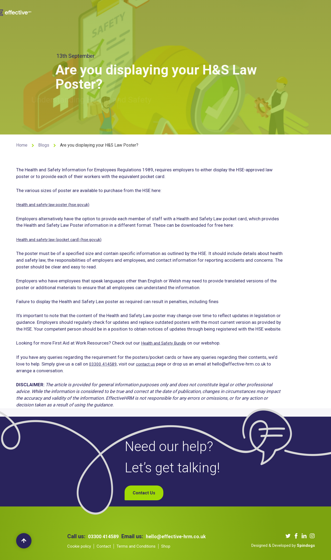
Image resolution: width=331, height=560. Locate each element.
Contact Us (244, 11)
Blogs (221, 11)
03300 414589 (105, 536)
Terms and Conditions (136, 546)
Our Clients (165, 11)
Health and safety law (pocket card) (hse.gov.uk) (65, 239)
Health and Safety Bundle (166, 343)
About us (105, 11)
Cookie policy (79, 546)
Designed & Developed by (283, 545)
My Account (291, 11)
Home (21, 145)
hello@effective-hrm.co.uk (182, 536)
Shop (267, 11)
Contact (104, 546)
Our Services (134, 11)
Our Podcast (196, 11)
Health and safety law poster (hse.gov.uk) (58, 204)
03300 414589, (105, 364)
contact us (149, 364)
